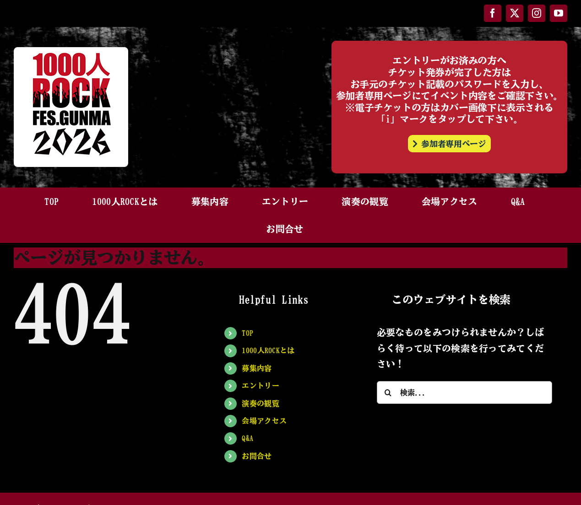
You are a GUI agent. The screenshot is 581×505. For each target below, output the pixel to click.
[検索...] (464, 392)
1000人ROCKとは (268, 350)
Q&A (247, 438)
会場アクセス (264, 420)
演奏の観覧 (260, 403)
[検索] (388, 392)
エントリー (260, 385)
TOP (247, 333)
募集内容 (256, 368)
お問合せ (256, 456)
